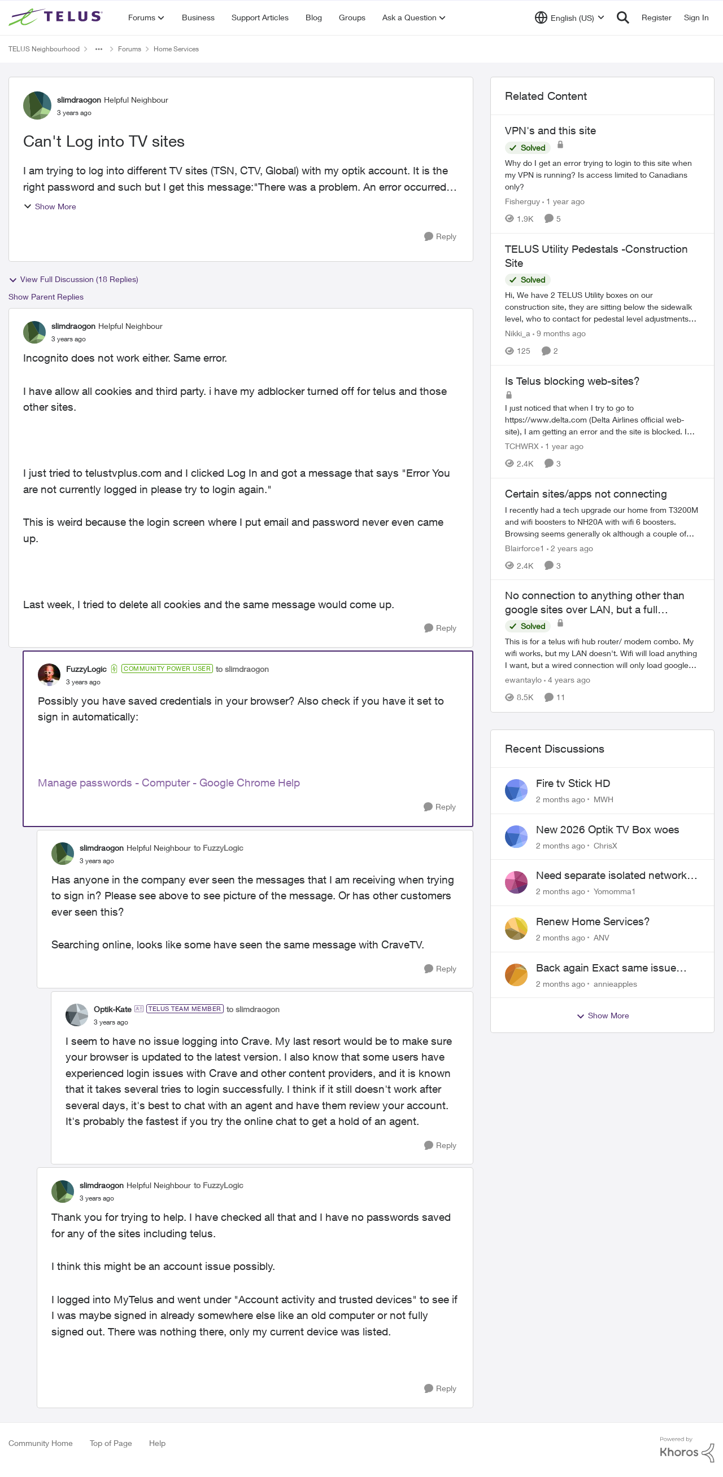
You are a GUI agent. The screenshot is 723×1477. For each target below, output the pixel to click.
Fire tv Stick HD (573, 783)
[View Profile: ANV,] (516, 928)
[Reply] (440, 236)
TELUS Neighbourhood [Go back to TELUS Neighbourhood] (44, 49)
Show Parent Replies (46, 296)
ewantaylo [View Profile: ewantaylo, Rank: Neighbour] (523, 680)
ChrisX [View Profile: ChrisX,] (605, 845)
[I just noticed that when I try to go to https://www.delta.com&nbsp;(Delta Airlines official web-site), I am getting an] (602, 419)
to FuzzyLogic (218, 847)
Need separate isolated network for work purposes (611, 875)
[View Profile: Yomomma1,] (516, 882)
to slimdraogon (242, 669)
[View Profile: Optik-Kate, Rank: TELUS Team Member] (77, 1015)
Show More (49, 206)
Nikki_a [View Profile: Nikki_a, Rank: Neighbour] (517, 333)
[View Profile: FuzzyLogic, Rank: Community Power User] (49, 674)
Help (157, 1443)
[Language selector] (569, 17)
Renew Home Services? (593, 921)
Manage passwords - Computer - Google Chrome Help (169, 782)
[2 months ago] (560, 799)
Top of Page (111, 1443)
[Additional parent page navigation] (99, 49)
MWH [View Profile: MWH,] (603, 799)
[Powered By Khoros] (687, 1450)
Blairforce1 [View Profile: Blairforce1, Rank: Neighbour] (525, 547)
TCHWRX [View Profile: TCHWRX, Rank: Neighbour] (522, 446)
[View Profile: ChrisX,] (516, 836)
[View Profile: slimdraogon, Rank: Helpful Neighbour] (37, 105)
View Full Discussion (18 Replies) (73, 279)
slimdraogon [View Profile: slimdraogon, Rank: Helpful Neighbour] (79, 99)
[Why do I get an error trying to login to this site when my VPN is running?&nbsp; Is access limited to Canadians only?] (602, 174)
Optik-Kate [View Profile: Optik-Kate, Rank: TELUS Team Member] (113, 1009)
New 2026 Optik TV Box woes (608, 829)
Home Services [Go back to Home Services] (176, 49)
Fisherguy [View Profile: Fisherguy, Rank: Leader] (522, 201)
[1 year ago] (563, 201)
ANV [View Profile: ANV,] (601, 937)
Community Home (40, 1443)
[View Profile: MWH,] (516, 790)
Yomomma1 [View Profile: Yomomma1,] (615, 891)
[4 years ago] (567, 680)
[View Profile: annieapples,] (516, 975)
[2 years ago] (570, 547)
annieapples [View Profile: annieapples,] (615, 983)
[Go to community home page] (57, 17)
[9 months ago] (559, 333)
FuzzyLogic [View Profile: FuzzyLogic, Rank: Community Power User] (86, 669)
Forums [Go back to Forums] (129, 49)
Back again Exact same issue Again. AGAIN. (606, 968)
